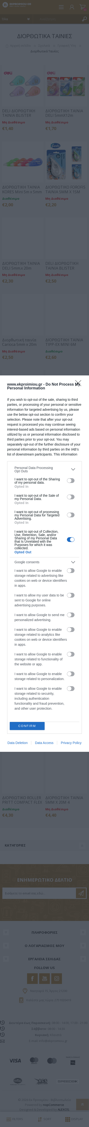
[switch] (71, 480)
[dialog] (44, 563)
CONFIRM (27, 726)
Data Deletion (18, 743)
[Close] (79, 384)
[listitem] (44, 469)
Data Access (44, 743)
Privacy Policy (71, 743)
